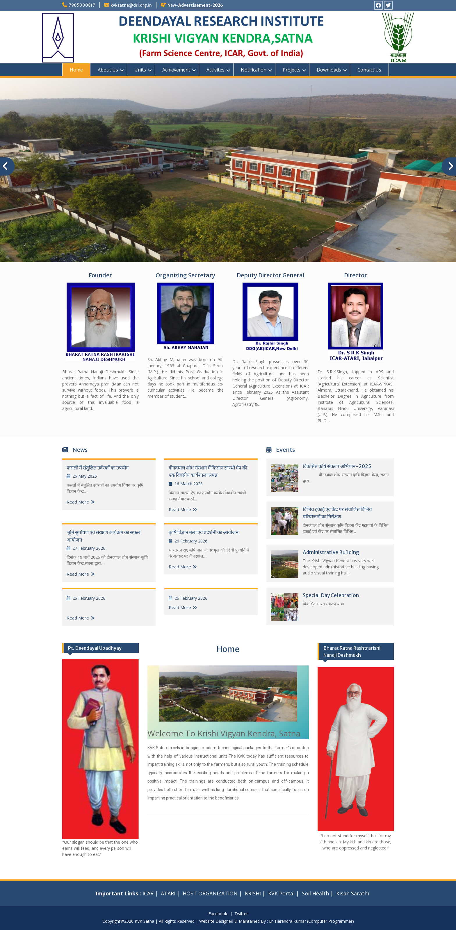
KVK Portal (281, 893)
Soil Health (315, 893)
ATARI (168, 893)
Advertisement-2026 (200, 5)
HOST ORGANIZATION (210, 893)
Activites (215, 70)
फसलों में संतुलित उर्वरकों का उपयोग (98, 468)
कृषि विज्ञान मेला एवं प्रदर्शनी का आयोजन (203, 532)
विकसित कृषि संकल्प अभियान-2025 (337, 466)
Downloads (329, 70)
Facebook (218, 914)
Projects (291, 70)
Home (76, 70)
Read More (78, 502)
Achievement (176, 70)
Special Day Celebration (331, 595)
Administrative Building (331, 552)
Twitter (241, 914)
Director (355, 275)
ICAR (148, 893)
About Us (108, 70)
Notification (253, 70)
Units (140, 70)
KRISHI (253, 893)
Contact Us (369, 70)
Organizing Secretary (185, 275)
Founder (100, 275)
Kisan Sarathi (352, 893)
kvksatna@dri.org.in (131, 5)
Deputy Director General (270, 275)
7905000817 (82, 5)
